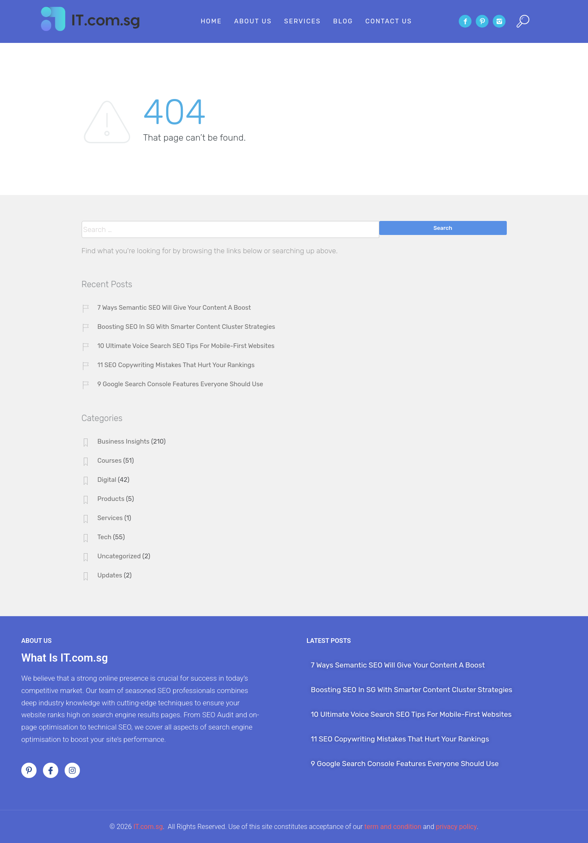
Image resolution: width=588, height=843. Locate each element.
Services (302, 21)
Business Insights (123, 441)
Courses (109, 460)
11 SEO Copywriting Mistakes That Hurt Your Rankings (176, 365)
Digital (106, 480)
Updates (109, 575)
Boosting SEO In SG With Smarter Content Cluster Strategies (186, 327)
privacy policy (456, 827)
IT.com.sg (148, 827)
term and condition (392, 827)
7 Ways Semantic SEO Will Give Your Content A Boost (174, 307)
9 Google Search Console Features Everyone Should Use (180, 384)
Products (111, 499)
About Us (253, 21)
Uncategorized (119, 556)
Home (211, 21)
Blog (343, 21)
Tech (104, 537)
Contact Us (388, 21)
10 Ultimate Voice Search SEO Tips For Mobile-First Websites (186, 346)
